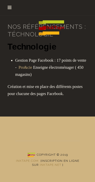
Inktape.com (27, 161)
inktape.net (50, 165)
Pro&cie (25, 67)
